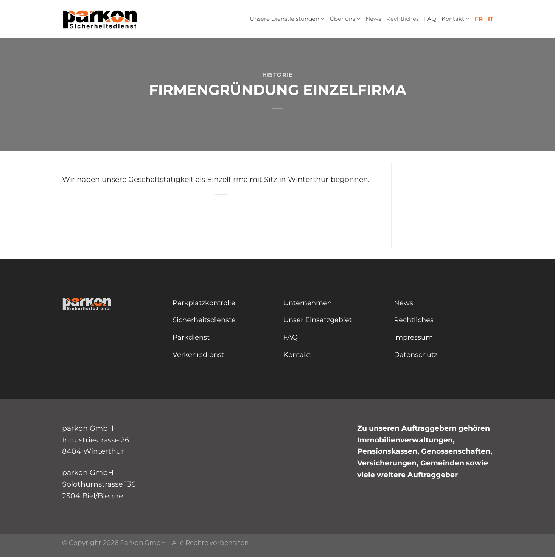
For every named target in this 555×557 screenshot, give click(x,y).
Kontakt (455, 19)
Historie (277, 74)
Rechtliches (402, 18)
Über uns (345, 19)
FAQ (430, 18)
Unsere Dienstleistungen (287, 19)
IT (490, 18)
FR (479, 18)
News (373, 18)
